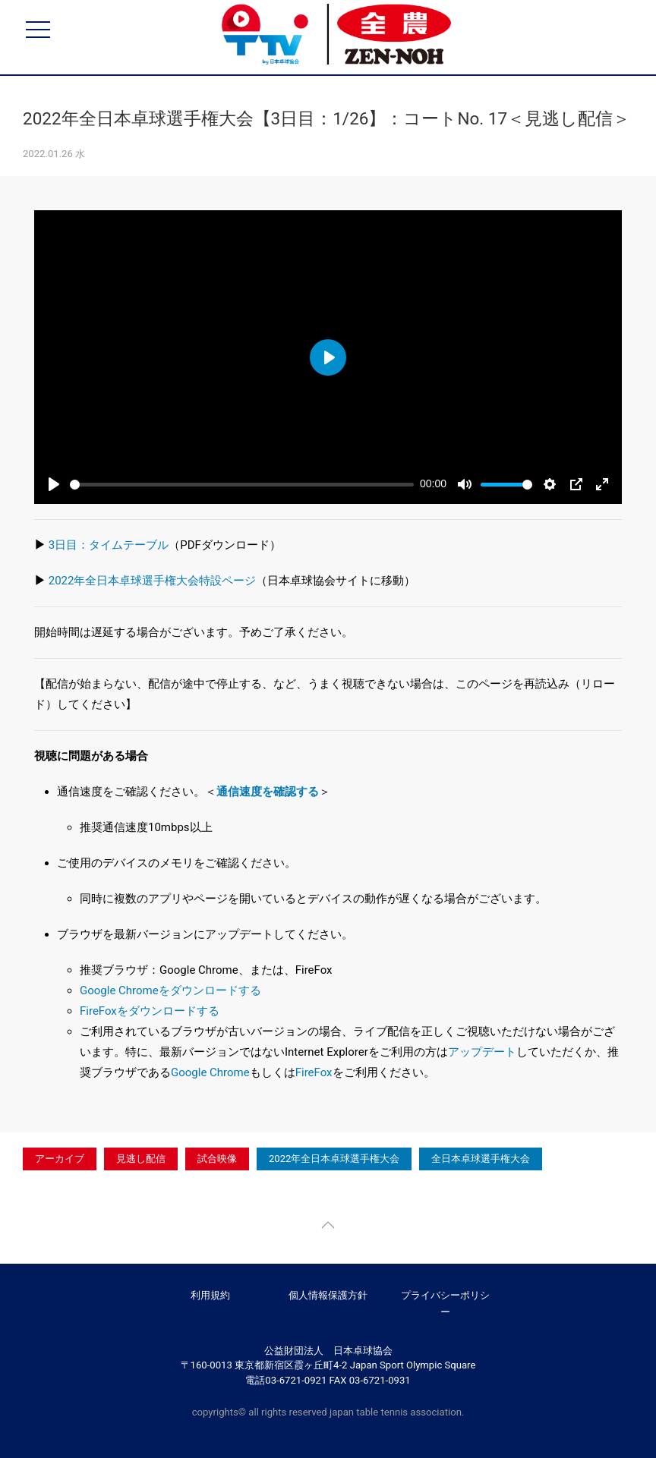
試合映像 (217, 1158)
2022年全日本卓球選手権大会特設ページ (153, 580)
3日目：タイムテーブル (109, 545)
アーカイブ (59, 1158)
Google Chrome (210, 1072)
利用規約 (210, 1295)
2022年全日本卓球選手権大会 (334, 1158)
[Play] (54, 484)
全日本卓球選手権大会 (480, 1158)
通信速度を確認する (267, 791)
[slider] (242, 484)
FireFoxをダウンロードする (149, 1011)
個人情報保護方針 (328, 1295)
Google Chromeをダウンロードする (170, 990)
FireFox (314, 1072)
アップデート (482, 1052)
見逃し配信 (141, 1158)
